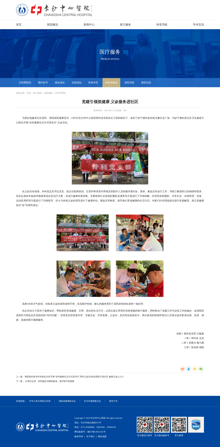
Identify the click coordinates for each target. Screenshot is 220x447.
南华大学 (113, 401)
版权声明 (78, 436)
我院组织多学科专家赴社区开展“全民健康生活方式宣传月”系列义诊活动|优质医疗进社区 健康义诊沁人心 (74, 377)
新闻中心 (89, 24)
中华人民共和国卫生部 (40, 401)
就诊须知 (60, 82)
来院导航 (129, 82)
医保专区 (93, 82)
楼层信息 (146, 82)
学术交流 (198, 24)
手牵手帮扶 (60, 93)
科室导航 (161, 24)
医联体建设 (111, 82)
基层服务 (48, 93)
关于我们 (90, 436)
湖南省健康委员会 (67, 401)
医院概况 (52, 24)
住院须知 (76, 82)
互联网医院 (25, 82)
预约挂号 (43, 82)
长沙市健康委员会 (92, 401)
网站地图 (102, 436)
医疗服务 (125, 24)
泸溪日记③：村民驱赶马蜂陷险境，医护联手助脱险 (49, 381)
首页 (19, 24)
